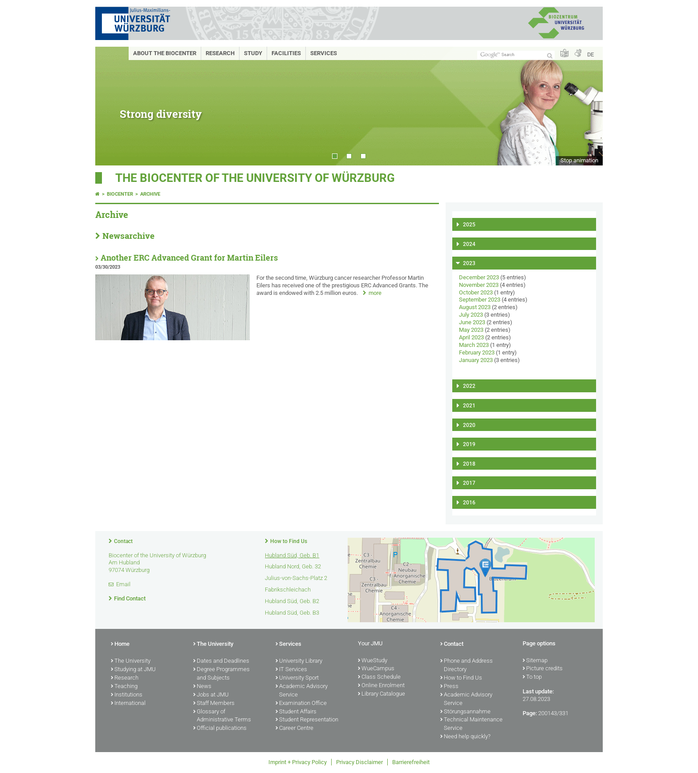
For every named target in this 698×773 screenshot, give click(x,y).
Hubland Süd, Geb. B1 (292, 555)
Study (253, 53)
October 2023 (476, 292)
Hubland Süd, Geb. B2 (292, 601)
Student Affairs (296, 712)
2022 (469, 386)
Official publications (220, 729)
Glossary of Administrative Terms (222, 716)
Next (587, 106)
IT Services (291, 670)
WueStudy (372, 661)
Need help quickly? (465, 737)
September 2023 (479, 299)
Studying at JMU (133, 670)
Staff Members (214, 704)
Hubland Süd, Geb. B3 (292, 612)
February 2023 (477, 352)
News (202, 687)
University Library (299, 661)
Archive (150, 194)
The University (130, 661)
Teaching (124, 687)
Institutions (126, 695)
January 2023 (476, 360)
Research (220, 53)
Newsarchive (128, 235)
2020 (469, 425)
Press (449, 687)
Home (120, 644)
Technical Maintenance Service (471, 724)
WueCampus (376, 669)
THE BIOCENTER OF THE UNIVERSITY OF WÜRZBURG (255, 178)
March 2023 (474, 345)
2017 (469, 483)
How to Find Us (288, 541)
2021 (469, 406)
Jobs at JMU (211, 695)
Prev (111, 106)
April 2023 (471, 337)
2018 (469, 464)
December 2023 (479, 277)
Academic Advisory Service (302, 691)
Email (123, 584)
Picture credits (543, 669)
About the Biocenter (164, 53)
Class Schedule (379, 677)
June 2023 (472, 322)
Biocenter (120, 194)
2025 (469, 224)
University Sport (297, 678)
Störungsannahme (465, 712)
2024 (469, 244)
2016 (469, 502)
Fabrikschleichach (288, 589)
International (128, 704)
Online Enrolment (381, 686)
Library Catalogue (381, 694)
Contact (123, 541)
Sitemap (535, 661)
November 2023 (479, 285)
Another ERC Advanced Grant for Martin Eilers (189, 258)
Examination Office (301, 704)
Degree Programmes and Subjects (221, 674)
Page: (530, 713)
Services (323, 53)
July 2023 (471, 314)
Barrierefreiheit (411, 762)
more (375, 293)
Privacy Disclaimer (359, 762)
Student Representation (307, 720)
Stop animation (579, 160)
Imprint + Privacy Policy (297, 762)
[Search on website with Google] (516, 55)
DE (590, 54)
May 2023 (471, 329)
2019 (469, 444)
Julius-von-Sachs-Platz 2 (296, 578)
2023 (469, 263)
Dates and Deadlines (221, 661)
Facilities (286, 53)
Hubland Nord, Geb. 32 (293, 566)
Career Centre (294, 729)
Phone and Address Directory (466, 665)
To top (532, 677)
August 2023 (475, 307)
